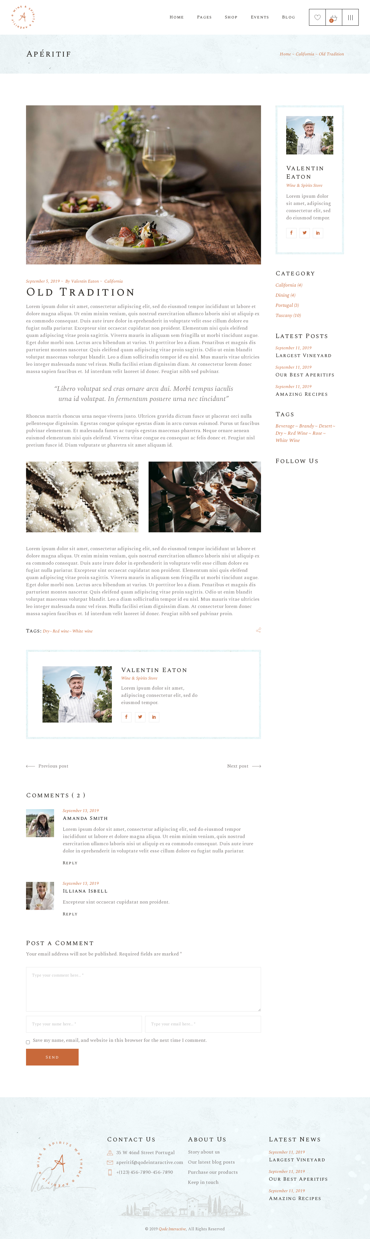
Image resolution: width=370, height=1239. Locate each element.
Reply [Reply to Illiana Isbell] (70, 914)
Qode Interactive (172, 1229)
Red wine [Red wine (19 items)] (298, 433)
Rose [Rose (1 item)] (317, 433)
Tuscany (283, 315)
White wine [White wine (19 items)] (287, 440)
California (305, 54)
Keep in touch (203, 1182)
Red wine (61, 631)
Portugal (284, 305)
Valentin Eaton (85, 281)
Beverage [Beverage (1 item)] (285, 426)
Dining (282, 295)
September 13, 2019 (81, 810)
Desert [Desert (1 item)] (325, 426)
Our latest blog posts (211, 1162)
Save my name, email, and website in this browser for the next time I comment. (120, 1040)
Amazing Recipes (301, 394)
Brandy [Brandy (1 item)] (306, 426)
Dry (46, 631)
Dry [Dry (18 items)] (279, 433)
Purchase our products (213, 1172)
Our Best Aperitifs (305, 375)
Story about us (204, 1152)
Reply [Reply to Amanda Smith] (70, 863)
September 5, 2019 (43, 281)
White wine (82, 631)
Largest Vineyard (303, 355)
